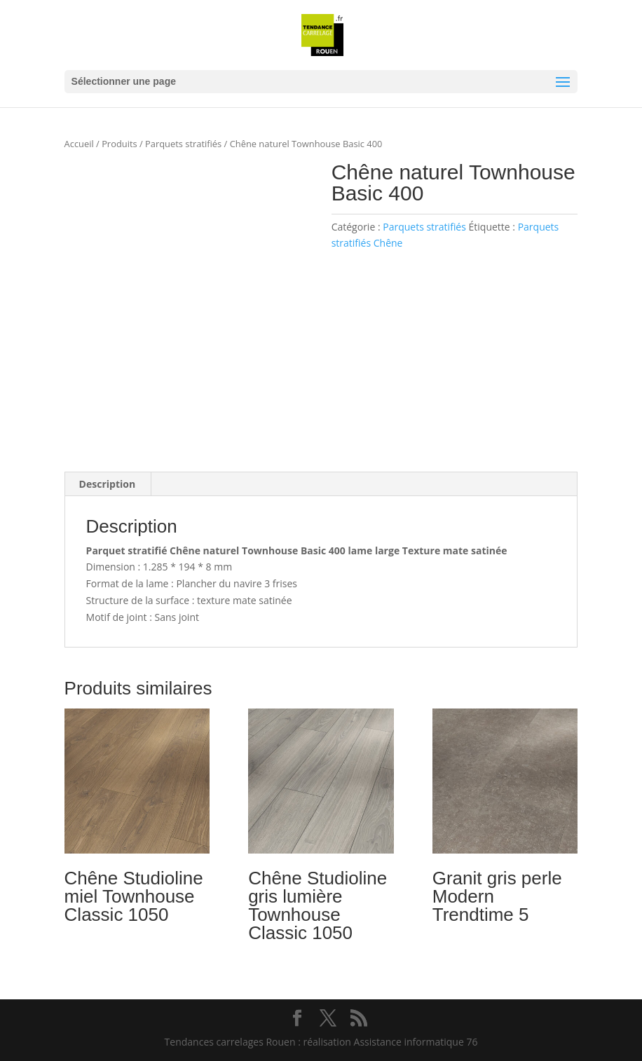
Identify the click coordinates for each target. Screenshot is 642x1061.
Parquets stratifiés (183, 143)
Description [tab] (107, 484)
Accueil (79, 143)
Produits (119, 143)
